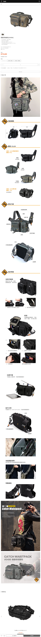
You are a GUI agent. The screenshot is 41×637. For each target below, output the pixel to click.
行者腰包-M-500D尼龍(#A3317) (8, 606)
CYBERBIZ (24, 632)
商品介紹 (20, 71)
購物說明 (13, 618)
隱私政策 (6, 618)
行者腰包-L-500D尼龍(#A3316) (20, 606)
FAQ (28, 618)
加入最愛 (3, 67)
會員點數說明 (21, 618)
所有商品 (25, 618)
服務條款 (9, 618)
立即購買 (31, 635)
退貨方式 (16, 618)
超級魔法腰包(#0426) (33, 605)
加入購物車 (14, 635)
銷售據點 (2, 618)
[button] (39, 604)
